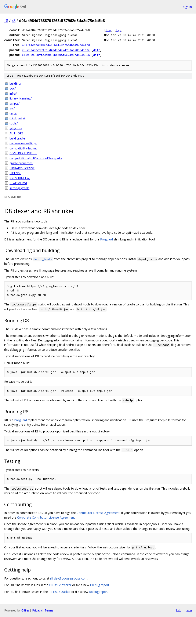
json (188, 610)
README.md (18, 183)
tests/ (13, 113)
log (108, 30)
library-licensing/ (21, 98)
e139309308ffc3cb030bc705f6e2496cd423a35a (56, 55)
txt (178, 610)
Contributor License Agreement (98, 513)
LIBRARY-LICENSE (22, 168)
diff (96, 50)
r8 (6, 20)
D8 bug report (99, 585)
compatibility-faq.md (23, 148)
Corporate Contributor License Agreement (46, 517)
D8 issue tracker (60, 585)
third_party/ (17, 118)
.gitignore (16, 128)
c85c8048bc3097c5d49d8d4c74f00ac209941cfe (56, 50)
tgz (118, 30)
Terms (48, 610)
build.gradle (17, 138)
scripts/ (14, 103)
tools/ (14, 123)
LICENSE (15, 173)
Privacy (37, 610)
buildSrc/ (15, 83)
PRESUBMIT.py (20, 178)
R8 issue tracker (59, 592)
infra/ (13, 93)
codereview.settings (23, 143)
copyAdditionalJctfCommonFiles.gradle (36, 158)
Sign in (187, 7)
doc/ (13, 88)
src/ (12, 108)
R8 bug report (98, 592)
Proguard (106, 239)
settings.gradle (19, 188)
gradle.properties (21, 163)
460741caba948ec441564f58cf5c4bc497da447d (56, 45)
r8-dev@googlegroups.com (68, 578)
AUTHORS (16, 133)
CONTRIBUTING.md (23, 153)
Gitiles (25, 610)
